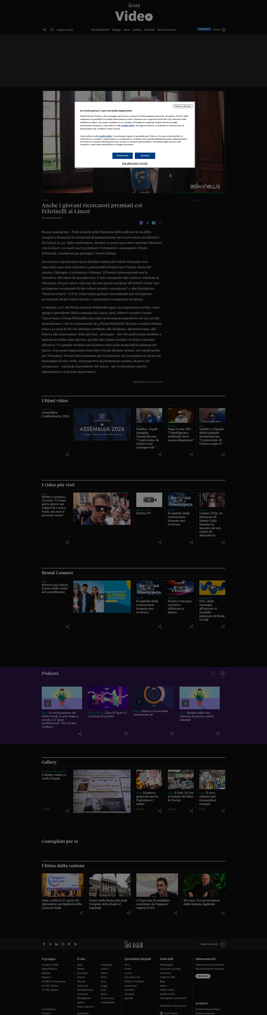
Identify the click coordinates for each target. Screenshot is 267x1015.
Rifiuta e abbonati (183, 106)
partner (176, 136)
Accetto (145, 155)
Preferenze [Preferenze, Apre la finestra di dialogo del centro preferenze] (122, 155)
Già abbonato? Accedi (135, 163)
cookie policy (128, 125)
